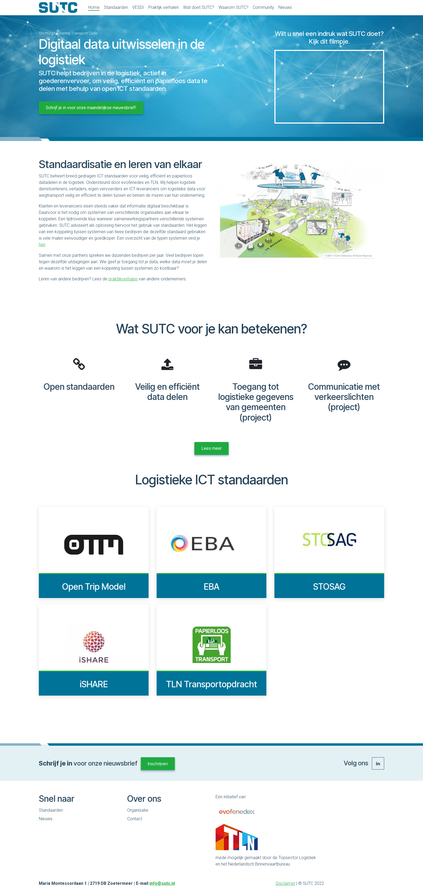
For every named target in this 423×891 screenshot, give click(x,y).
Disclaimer (285, 883)
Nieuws (45, 818)
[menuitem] (94, 7)
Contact (134, 818)
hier (42, 244)
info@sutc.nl (162, 883)
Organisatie (137, 810)
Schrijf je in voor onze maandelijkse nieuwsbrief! (91, 107)
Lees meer (211, 448)
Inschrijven (158, 763)
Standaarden (51, 810)
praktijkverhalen (123, 278)
